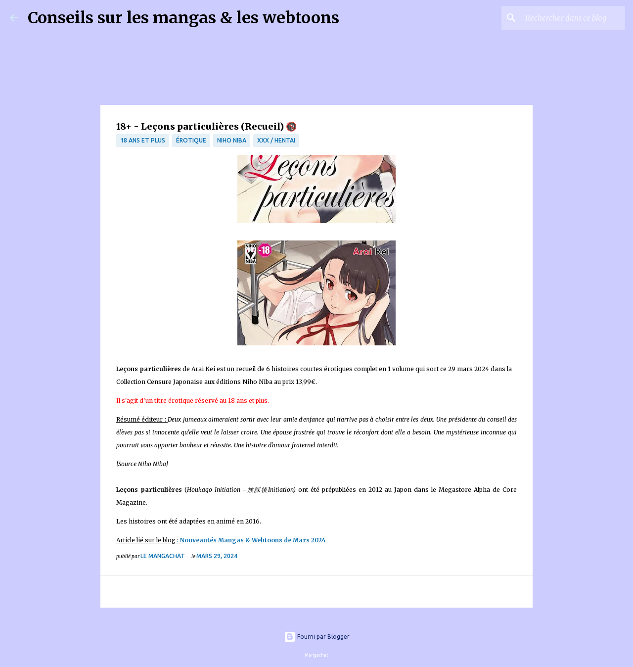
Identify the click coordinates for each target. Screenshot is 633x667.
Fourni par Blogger (317, 636)
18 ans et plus (142, 140)
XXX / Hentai (276, 140)
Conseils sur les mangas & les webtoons (183, 18)
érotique (191, 140)
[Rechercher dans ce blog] (573, 18)
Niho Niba (231, 140)
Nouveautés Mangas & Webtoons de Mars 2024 (253, 540)
